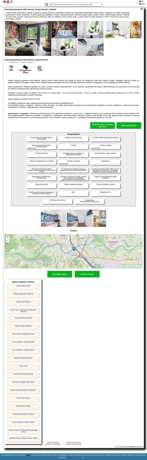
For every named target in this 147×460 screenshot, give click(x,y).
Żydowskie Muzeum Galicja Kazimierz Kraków (23, 438)
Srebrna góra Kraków (23, 398)
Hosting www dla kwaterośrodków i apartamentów (73, 443)
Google (28, 455)
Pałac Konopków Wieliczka (23, 326)
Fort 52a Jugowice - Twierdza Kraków (23, 342)
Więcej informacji (128, 126)
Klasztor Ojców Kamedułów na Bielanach (23, 390)
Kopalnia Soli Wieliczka (23, 302)
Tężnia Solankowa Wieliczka (23, 318)
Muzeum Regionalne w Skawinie (23, 294)
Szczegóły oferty (60, 274)
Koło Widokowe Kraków (23, 406)
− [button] (7, 240)
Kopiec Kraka (23, 366)
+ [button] (7, 237)
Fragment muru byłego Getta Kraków (23, 382)
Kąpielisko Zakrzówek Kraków (23, 358)
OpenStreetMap (137, 267)
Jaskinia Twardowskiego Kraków (23, 374)
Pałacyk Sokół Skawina (23, 286)
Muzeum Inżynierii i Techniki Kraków (23, 422)
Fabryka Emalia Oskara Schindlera (23, 414)
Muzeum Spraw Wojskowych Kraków (23, 334)
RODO (69, 457)
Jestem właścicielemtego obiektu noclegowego (53, 443)
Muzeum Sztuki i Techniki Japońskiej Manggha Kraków (23, 431)
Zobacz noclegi (87, 274)
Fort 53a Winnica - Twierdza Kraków (23, 350)
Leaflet (129, 267)
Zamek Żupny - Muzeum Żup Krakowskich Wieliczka (23, 310)
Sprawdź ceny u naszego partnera (102, 125)
